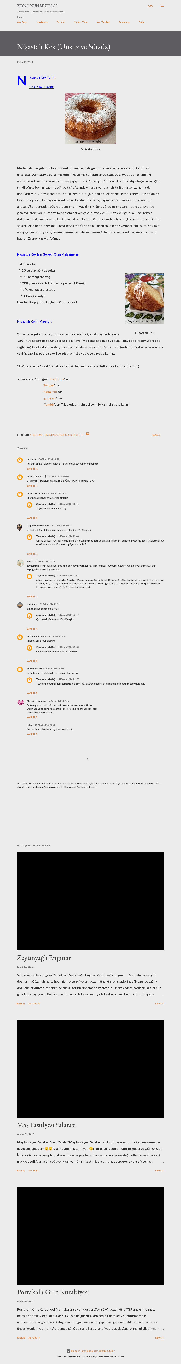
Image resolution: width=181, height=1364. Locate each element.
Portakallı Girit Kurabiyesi (53, 1291)
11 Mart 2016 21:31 (45, 725)
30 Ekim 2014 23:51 (49, 459)
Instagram (50, 392)
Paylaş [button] (156, 434)
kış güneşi (32, 604)
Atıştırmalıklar (40, 434)
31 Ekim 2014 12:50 (45, 561)
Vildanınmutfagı (35, 636)
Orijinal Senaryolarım (38, 525)
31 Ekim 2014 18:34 (56, 636)
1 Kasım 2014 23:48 (68, 647)
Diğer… (143, 22)
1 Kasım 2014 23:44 (68, 536)
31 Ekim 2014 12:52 (50, 604)
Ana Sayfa (22, 22)
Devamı (159, 1003)
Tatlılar (61, 22)
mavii (29, 561)
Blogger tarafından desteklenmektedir (91, 1350)
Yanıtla (32, 468)
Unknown (32, 459)
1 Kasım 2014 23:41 (68, 504)
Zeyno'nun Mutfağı (37, 5)
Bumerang (124, 22)
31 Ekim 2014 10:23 (62, 525)
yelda (29, 725)
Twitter (48, 385)
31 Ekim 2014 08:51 (58, 493)
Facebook (57, 379)
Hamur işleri (58, 434)
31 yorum (34, 1337)
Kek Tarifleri (103, 22)
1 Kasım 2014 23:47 (68, 575)
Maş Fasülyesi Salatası (46, 1124)
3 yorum (33, 1170)
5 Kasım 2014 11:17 (68, 679)
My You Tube (80, 22)
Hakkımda (42, 22)
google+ (50, 398)
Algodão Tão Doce (36, 700)
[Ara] (150, 6)
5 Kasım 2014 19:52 (59, 700)
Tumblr (49, 404)
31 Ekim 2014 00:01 (59, 476)
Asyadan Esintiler (36, 493)
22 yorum (34, 1003)
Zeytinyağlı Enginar (44, 957)
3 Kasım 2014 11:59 (54, 668)
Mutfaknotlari (34, 668)
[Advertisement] (90, 816)
